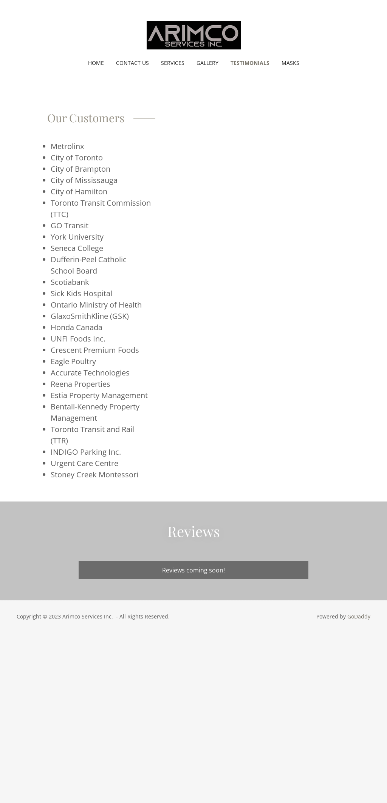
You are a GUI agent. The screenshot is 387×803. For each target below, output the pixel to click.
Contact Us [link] (132, 62)
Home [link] (96, 62)
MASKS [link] (290, 62)
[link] (193, 35)
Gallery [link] (207, 62)
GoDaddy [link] (358, 616)
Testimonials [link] (250, 62)
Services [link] (172, 62)
